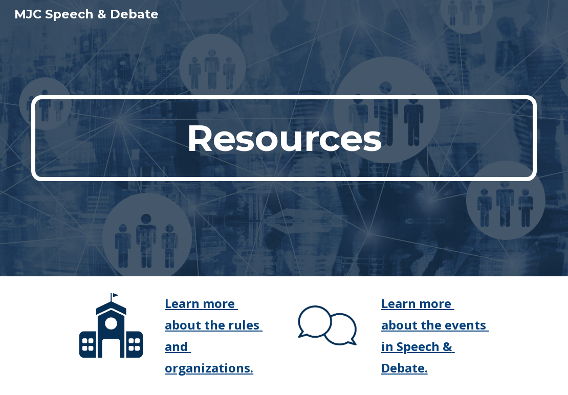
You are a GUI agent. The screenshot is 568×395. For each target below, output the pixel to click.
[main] (284, 138)
